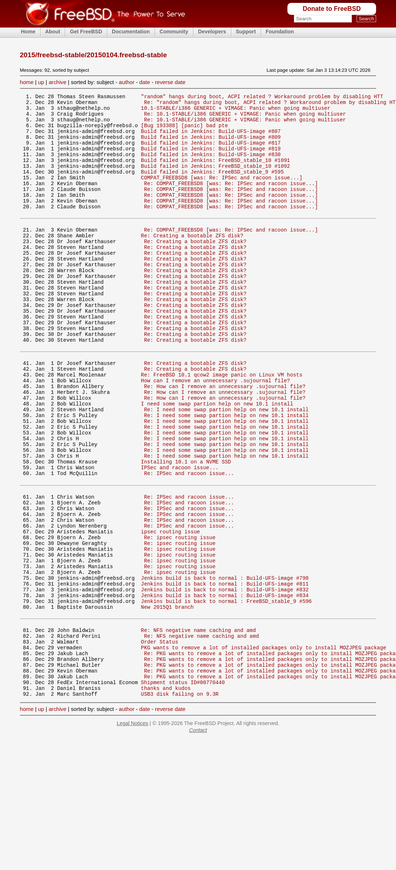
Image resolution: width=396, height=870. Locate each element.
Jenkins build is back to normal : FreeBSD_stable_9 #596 (226, 693)
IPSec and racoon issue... (179, 535)
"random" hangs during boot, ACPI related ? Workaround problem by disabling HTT (262, 97)
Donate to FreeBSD (332, 8)
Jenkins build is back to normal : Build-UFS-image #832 (224, 679)
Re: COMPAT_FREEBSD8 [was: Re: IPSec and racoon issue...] (231, 200)
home (27, 82)
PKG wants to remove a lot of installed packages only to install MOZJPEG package (263, 747)
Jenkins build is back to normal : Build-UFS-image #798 (224, 665)
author (126, 82)
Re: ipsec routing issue (179, 617)
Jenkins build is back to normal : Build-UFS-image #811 (224, 672)
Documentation (131, 31)
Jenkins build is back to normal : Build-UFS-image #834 (224, 686)
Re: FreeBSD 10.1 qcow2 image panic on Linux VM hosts (221, 425)
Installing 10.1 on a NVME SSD (186, 528)
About (52, 31)
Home (28, 31)
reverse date (170, 82)
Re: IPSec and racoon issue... (189, 542)
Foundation (280, 31)
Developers (212, 31)
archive (57, 82)
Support (246, 31)
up (41, 82)
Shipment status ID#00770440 (183, 788)
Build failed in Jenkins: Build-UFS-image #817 (211, 152)
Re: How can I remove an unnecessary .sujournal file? (225, 439)
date (144, 82)
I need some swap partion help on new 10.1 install (217, 460)
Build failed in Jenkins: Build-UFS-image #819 (211, 159)
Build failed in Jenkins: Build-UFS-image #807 (211, 138)
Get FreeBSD (86, 31)
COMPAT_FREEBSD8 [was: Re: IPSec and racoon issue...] (221, 193)
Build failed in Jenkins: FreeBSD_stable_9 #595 (212, 186)
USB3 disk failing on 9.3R (179, 802)
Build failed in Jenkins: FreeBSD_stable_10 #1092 (215, 179)
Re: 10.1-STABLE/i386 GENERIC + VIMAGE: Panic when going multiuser (245, 118)
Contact (198, 839)
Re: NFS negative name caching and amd (198, 726)
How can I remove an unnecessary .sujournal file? (215, 432)
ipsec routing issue (170, 610)
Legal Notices (132, 832)
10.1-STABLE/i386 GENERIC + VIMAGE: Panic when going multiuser (235, 111)
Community (174, 31)
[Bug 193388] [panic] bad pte (184, 131)
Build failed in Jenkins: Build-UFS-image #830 (211, 166)
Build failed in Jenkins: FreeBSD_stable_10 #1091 (215, 173)
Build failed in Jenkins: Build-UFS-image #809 (211, 145)
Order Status (159, 740)
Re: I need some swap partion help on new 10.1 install (226, 466)
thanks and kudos (165, 795)
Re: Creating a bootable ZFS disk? (192, 261)
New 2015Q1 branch (167, 700)
